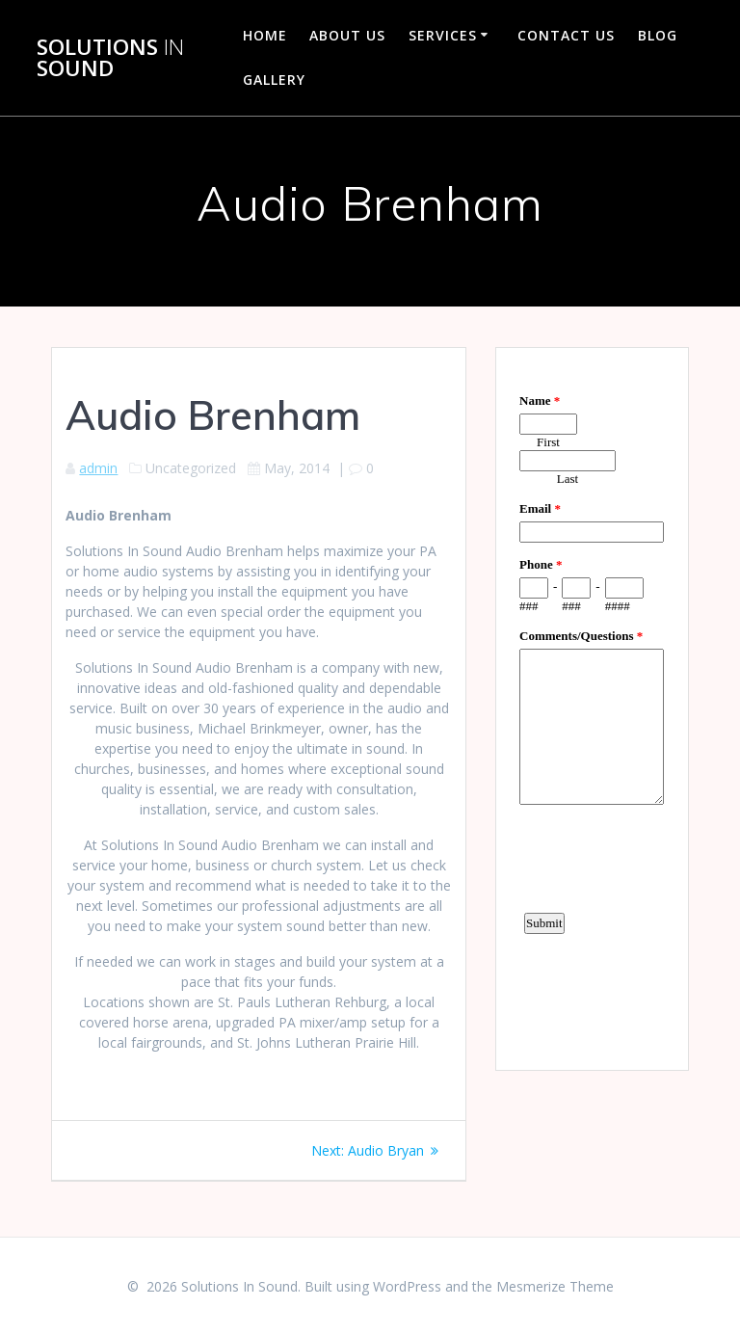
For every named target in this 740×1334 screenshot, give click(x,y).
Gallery (274, 79)
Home (265, 35)
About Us (347, 35)
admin (98, 468)
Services (443, 35)
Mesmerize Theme (555, 1286)
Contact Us (566, 35)
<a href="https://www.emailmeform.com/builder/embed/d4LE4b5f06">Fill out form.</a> (592, 706)
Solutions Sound (110, 58)
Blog (657, 35)
